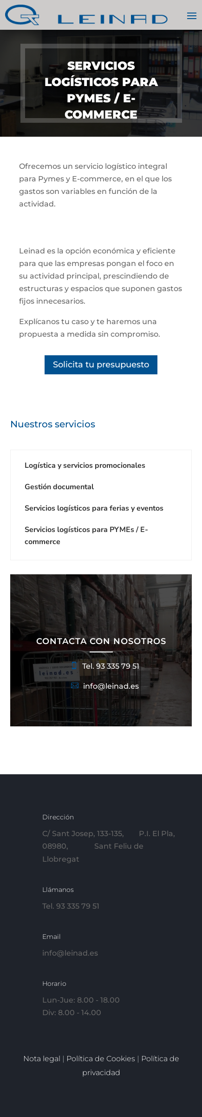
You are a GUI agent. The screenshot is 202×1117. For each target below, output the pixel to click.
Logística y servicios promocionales (85, 465)
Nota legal (42, 1058)
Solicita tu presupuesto (101, 364)
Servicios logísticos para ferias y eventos (94, 508)
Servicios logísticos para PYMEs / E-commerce (86, 536)
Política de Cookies (101, 1058)
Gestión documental (59, 487)
